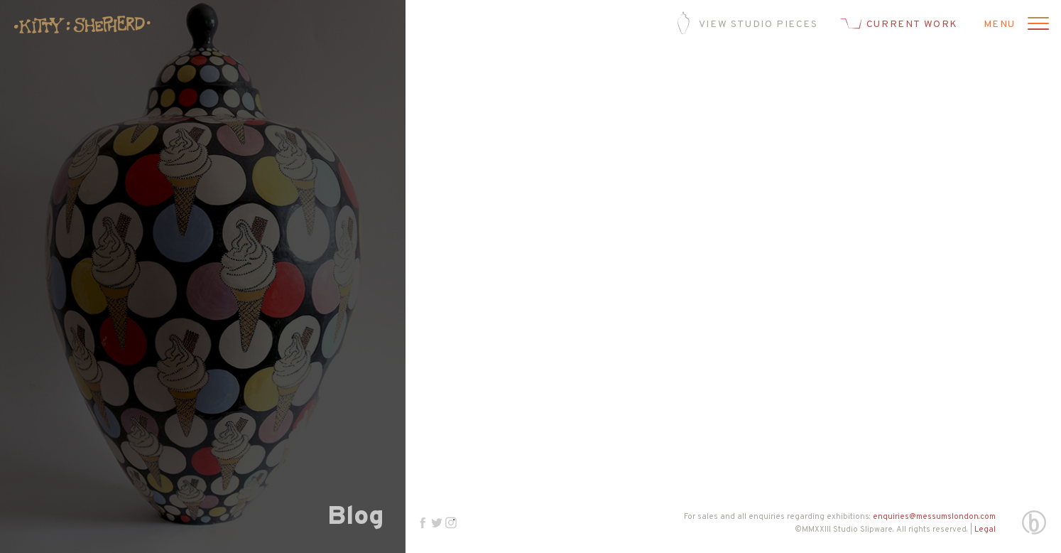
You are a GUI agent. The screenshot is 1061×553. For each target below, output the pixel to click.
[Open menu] (1036, 25)
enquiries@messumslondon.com (934, 517)
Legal (985, 530)
